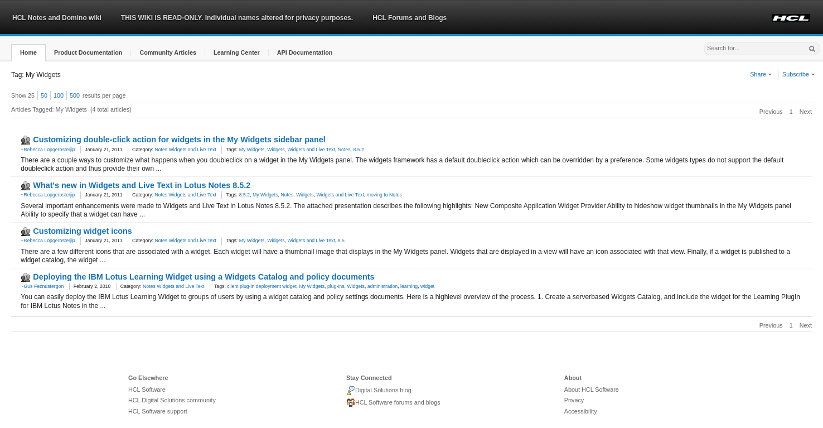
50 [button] (44, 95)
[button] (28, 52)
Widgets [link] (276, 149)
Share (761, 74)
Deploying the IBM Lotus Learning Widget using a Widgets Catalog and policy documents (203, 276)
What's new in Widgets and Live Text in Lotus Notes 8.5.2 (141, 185)
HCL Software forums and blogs (393, 402)
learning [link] (409, 286)
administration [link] (382, 286)
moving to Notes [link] (384, 195)
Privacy (574, 400)
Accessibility (580, 411)
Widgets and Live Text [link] (311, 149)
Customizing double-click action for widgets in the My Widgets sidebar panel (179, 139)
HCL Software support (157, 411)
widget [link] (427, 286)
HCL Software (147, 389)
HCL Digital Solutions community (172, 400)
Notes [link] (344, 149)
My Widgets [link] (252, 149)
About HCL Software (591, 389)
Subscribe (798, 74)
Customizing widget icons (82, 231)
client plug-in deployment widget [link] (261, 286)
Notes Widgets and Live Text (185, 149)
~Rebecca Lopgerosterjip (48, 149)
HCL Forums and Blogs (409, 18)
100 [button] (59, 95)
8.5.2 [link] (358, 149)
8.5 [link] (341, 240)
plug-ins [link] (336, 286)
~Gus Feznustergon (42, 286)
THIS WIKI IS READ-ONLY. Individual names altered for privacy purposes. (237, 18)
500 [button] (75, 95)
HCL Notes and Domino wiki (56, 18)
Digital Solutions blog (378, 390)
